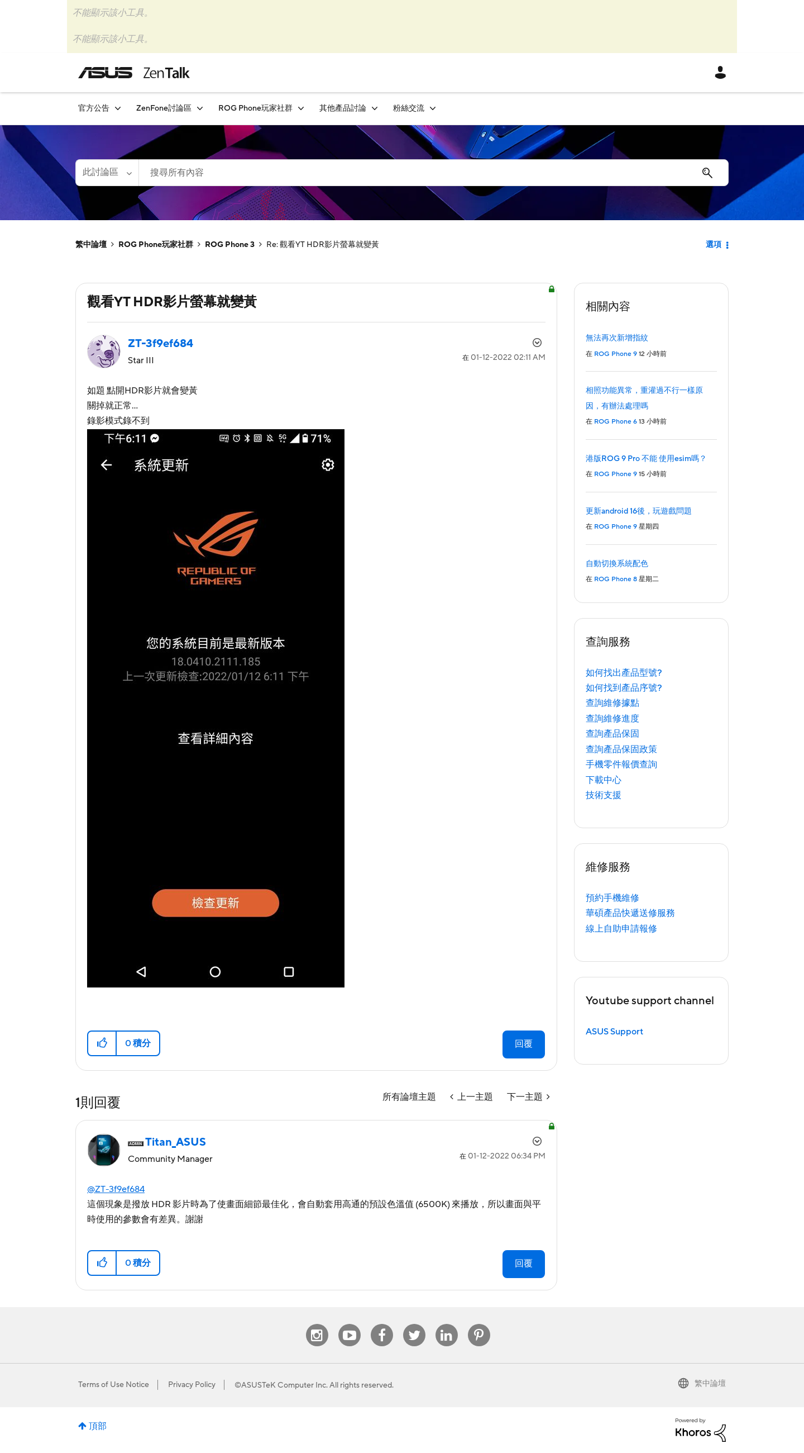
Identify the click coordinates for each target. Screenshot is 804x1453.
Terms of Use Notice (113, 1385)
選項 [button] (713, 245)
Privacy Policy (192, 1385)
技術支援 (603, 795)
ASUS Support (614, 1031)
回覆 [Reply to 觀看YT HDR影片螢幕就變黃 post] (524, 1044)
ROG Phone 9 (615, 354)
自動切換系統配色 (617, 564)
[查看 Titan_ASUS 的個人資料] (175, 1142)
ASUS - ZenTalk (134, 72)
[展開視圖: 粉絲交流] (432, 108)
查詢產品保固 (612, 733)
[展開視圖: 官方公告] (117, 108)
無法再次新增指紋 (617, 338)
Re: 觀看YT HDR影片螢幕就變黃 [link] (322, 245)
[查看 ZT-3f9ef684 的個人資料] (160, 343)
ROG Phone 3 (230, 245)
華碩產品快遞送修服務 (630, 913)
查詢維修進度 (612, 718)
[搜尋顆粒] (106, 172)
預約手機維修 (612, 898)
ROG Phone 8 (615, 579)
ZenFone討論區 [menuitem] (164, 108)
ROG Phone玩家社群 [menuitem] (255, 108)
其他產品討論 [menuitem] (342, 108)
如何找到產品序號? (624, 688)
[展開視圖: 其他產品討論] (374, 108)
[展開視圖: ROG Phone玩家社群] (301, 108)
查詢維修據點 (612, 703)
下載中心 (603, 780)
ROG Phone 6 (615, 421)
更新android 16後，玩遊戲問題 (639, 511)
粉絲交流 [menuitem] (408, 108)
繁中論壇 (91, 245)
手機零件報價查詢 (621, 764)
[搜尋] (433, 172)
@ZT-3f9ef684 (116, 1189)
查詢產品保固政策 (621, 749)
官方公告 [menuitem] (93, 108)
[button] (215, 708)
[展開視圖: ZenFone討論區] (199, 108)
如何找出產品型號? (624, 672)
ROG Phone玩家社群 (155, 245)
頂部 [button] (98, 1426)
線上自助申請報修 (621, 928)
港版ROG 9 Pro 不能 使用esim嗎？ (646, 459)
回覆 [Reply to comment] (524, 1263)
